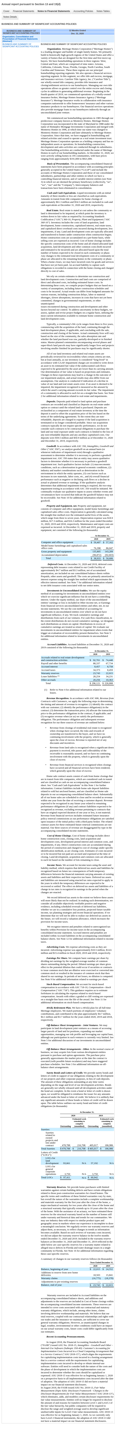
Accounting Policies (83, 11)
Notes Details (10, 17)
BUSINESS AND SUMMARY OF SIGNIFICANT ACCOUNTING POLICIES (20, 45)
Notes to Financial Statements (54, 11)
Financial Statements (23, 11)
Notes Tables (103, 11)
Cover (6, 11)
